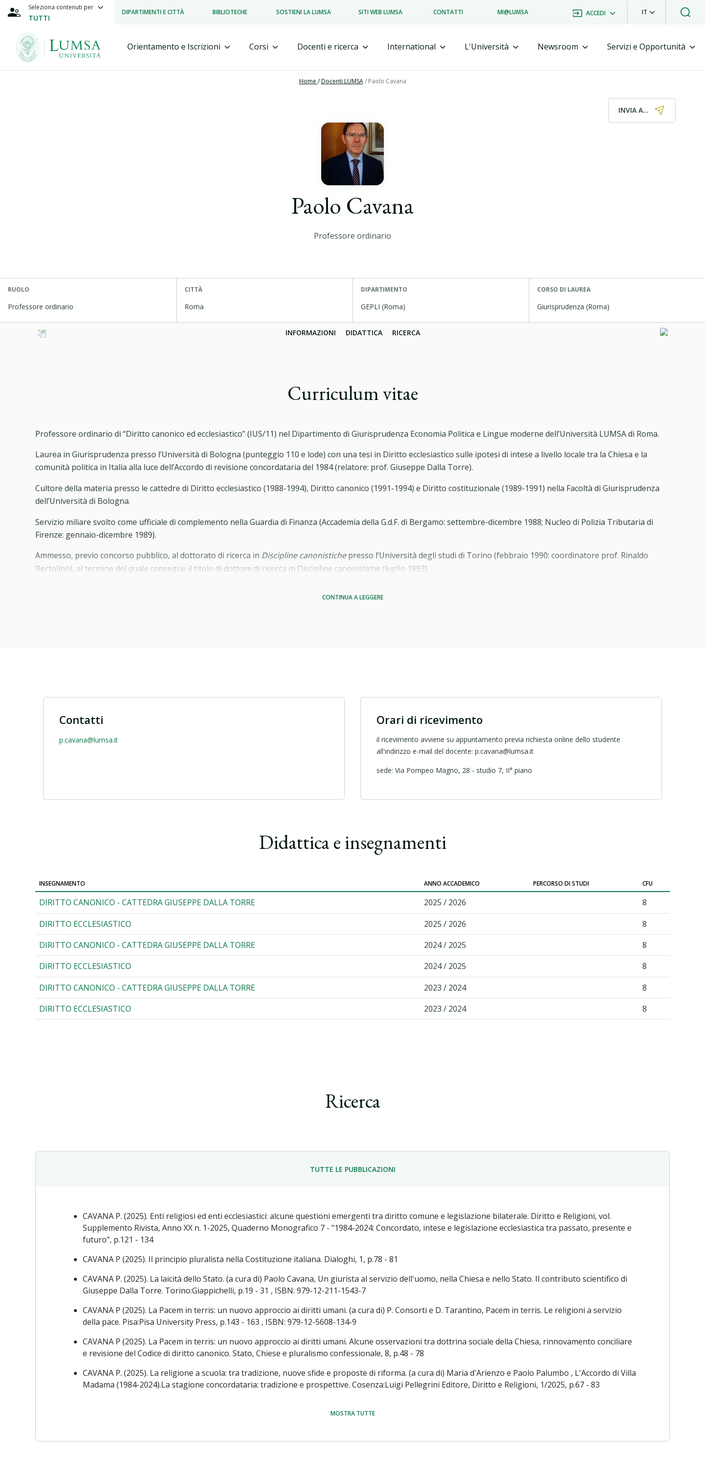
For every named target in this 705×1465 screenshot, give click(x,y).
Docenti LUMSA (342, 81)
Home (308, 81)
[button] (648, 12)
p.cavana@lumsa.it (88, 740)
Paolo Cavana (387, 81)
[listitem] (153, 12)
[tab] (178, 46)
